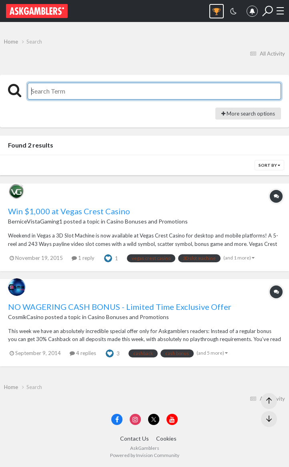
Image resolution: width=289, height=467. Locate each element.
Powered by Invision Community (144, 455)
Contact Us (134, 438)
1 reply (83, 258)
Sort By (269, 165)
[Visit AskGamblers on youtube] (172, 419)
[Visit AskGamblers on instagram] (135, 419)
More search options (248, 113)
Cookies (166, 438)
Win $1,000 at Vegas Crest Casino (69, 211)
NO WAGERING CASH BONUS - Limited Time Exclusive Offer (119, 306)
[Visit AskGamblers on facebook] (116, 419)
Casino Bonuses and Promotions (147, 221)
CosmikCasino (26, 316)
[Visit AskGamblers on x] (153, 419)
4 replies (83, 353)
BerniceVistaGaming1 (35, 221)
